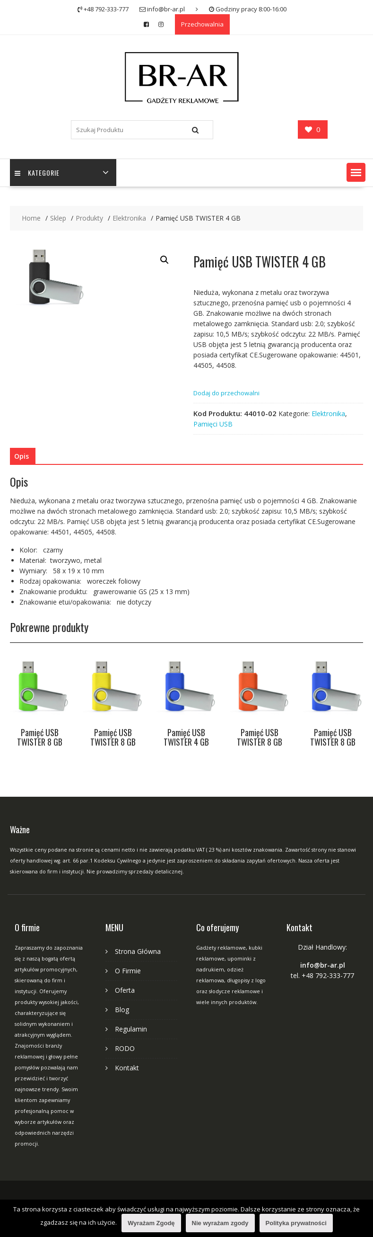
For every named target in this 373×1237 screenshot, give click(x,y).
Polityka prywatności (296, 1223)
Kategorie (37, 173)
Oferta (125, 990)
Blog (122, 1009)
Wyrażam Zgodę (151, 1223)
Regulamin (131, 1028)
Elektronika (328, 413)
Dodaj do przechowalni (226, 393)
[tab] (21, 456)
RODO (125, 1048)
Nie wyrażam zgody (220, 1223)
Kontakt (127, 1067)
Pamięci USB (213, 423)
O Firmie (128, 970)
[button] (356, 172)
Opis (21, 456)
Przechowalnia (202, 24)
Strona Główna (138, 951)
